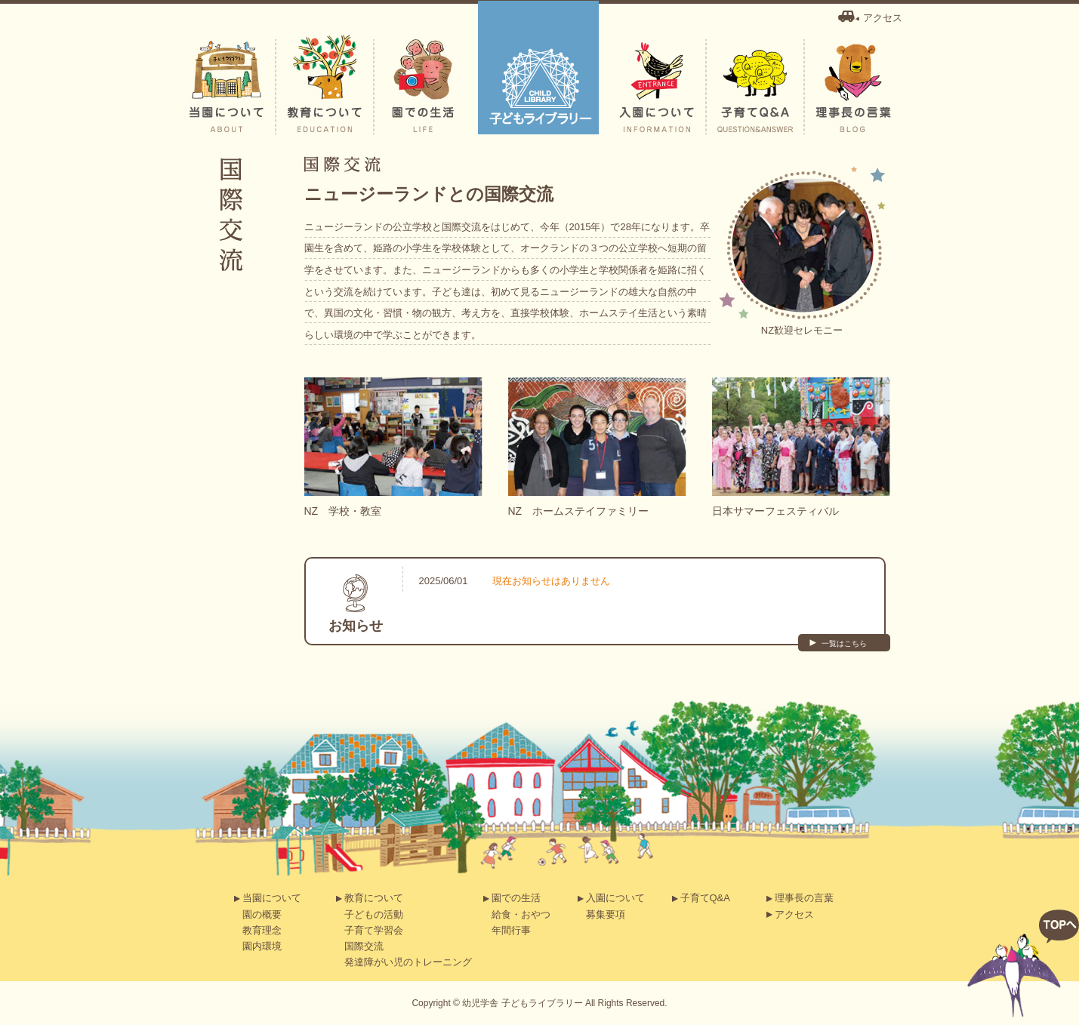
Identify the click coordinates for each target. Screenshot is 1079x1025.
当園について (271, 897)
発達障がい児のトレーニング (408, 962)
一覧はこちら (844, 643)
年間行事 (511, 930)
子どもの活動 (373, 914)
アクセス (882, 17)
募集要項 (605, 914)
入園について (615, 897)
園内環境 (262, 946)
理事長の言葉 (804, 897)
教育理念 (262, 930)
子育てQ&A (705, 897)
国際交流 (364, 946)
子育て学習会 (373, 930)
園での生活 (516, 897)
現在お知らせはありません (551, 580)
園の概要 (262, 914)
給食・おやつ (521, 914)
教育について (373, 897)
